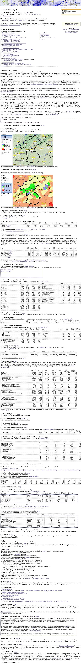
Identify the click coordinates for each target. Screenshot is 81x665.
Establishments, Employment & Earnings (13, 59)
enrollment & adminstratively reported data (23, 508)
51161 (11, 254)
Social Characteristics (32, 601)
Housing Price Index (8, 50)
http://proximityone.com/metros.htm (10, 25)
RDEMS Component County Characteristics (15, 43)
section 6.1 (27, 557)
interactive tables (16, 114)
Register (44, 551)
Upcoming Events (37, 578)
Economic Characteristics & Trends (11, 51)
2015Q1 (49, 470)
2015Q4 (67, 470)
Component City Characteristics (11, 40)
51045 (10, 252)
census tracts (70, 111)
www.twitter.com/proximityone (55, 658)
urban (33, 627)
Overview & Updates (7, 34)
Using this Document (45, 35)
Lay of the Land (7, 36)
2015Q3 (61, 470)
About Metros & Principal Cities (47, 38)
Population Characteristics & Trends (11, 39)
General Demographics (22, 229)
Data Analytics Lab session (66, 646)
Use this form (59, 641)
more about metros (35, 630)
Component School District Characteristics (13, 63)
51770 (10, 255)
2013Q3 (15, 470)
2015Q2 (55, 470)
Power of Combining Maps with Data (71, 29)
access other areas (35, 14)
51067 (11, 253)
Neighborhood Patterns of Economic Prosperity (14, 38)
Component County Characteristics (11, 41)
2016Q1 (72, 470)
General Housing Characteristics (11, 48)
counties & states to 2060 (55, 590)
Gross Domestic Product (9, 58)
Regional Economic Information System (13, 599)
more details (10, 249)
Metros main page (7, 589)
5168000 (9, 225)
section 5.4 (17, 554)
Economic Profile (7, 53)
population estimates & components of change (20, 261)
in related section (43, 243)
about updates (6, 16)
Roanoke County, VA (7, 269)
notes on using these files (11, 468)
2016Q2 (78, 470)
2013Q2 (9, 470)
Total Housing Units (8, 46)
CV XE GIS (16, 166)
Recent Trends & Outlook (8, 32)
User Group (16, 640)
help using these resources (71, 32)
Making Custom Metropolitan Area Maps (13, 592)
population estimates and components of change (44, 84)
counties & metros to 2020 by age (38, 590)
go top (43, 125)
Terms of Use (43, 32)
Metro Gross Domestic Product (10, 595)
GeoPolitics (5, 65)
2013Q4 (20, 470)
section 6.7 (18, 558)
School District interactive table (39, 491)
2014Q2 (32, 470)
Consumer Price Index (8, 56)
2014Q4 (43, 470)
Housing (42, 229)
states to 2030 (24, 590)
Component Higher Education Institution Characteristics (17, 64)
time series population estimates (15, 231)
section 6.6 (28, 555)
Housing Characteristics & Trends (10, 45)
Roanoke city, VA (6, 271)
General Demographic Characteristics (12, 44)
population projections (7, 91)
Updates (42, 36)
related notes (6, 411)
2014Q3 (38, 470)
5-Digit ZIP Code (11, 348)
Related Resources (44, 34)
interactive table (44, 97)
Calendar (27, 578)
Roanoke (5, 218)
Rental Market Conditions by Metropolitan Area (15, 593)
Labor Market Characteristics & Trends (12, 60)
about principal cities (15, 217)
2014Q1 (26, 470)
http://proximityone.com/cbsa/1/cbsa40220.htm (13, 20)
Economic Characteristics (46, 601)
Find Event (46, 578)
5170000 (7, 226)
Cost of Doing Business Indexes (11, 55)
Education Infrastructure (8, 62)
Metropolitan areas (6, 612)
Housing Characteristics (61, 601)
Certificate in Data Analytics (71, 24)
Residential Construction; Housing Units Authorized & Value (18, 49)
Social (31, 229)
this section (31, 166)
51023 (11, 251)
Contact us (67, 658)
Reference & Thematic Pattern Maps (11, 35)
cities (66, 626)
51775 (9, 257)
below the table (54, 114)
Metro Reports (23, 543)
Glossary (42, 39)
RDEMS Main (29, 266)
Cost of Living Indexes (8, 54)
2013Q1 (3, 470)
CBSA (27, 13)
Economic (36, 229)
